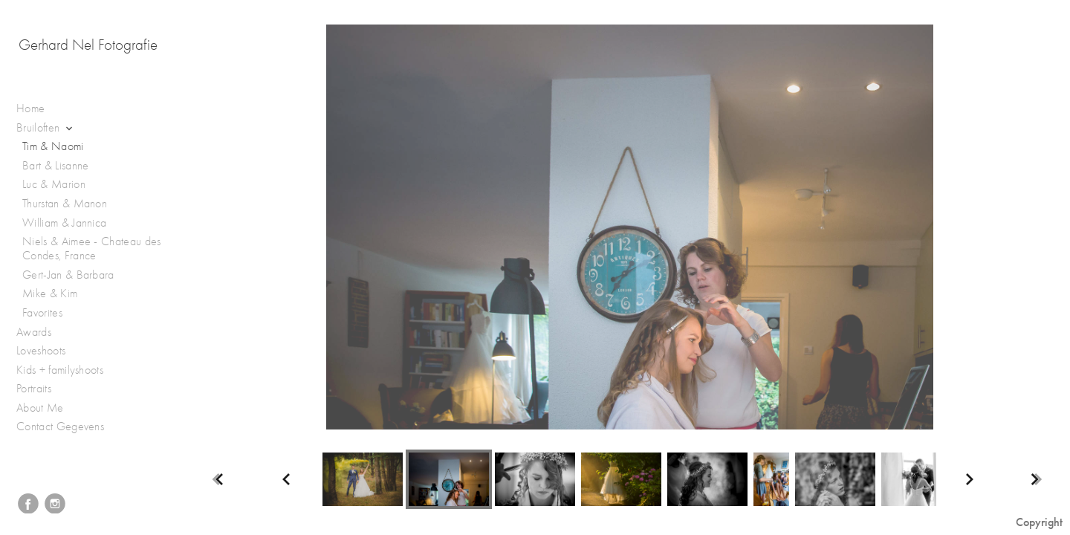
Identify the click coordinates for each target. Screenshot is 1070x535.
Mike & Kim (49, 293)
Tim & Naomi (53, 146)
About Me (40, 408)
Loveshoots (48, 351)
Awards (41, 332)
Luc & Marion (53, 184)
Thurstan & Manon (64, 203)
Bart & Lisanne (55, 165)
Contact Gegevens (60, 426)
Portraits (41, 389)
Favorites (42, 313)
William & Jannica (64, 223)
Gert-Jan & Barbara (68, 275)
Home (30, 108)
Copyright (1039, 522)
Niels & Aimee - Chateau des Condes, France (91, 248)
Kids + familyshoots (67, 370)
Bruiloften (45, 128)
